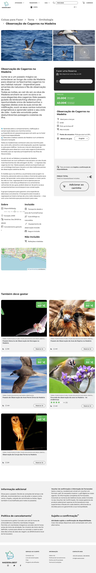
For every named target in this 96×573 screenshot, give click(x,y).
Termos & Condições (55, 562)
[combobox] (81, 139)
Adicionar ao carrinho (73, 187)
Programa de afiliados (32, 562)
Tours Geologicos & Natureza (30, 341)
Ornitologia (50, 20)
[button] (23, 3)
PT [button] (74, 7)
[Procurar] (66, 2)
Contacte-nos (30, 555)
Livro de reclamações (32, 557)
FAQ (27, 560)
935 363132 (86, 556)
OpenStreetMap (33, 271)
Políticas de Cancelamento (57, 557)
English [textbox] (82, 139)
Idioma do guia (64, 139)
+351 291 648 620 (77, 556)
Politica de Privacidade (56, 560)
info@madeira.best (78, 558)
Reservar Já (39, 351)
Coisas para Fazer (13, 20)
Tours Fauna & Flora (13, 341)
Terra (33, 20)
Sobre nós (52, 555)
